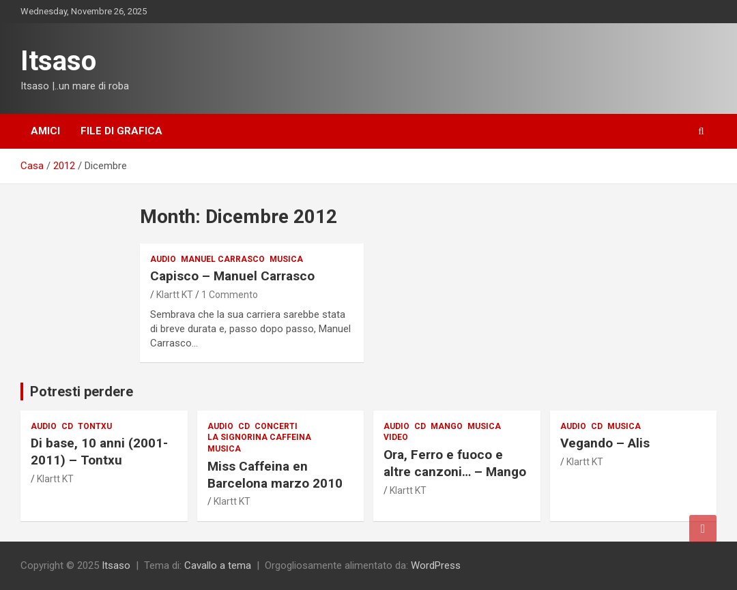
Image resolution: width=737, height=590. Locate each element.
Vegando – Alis (605, 443)
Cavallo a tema (217, 565)
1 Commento (229, 294)
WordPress (436, 565)
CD (67, 426)
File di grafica (121, 131)
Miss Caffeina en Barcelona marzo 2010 (275, 474)
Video (396, 437)
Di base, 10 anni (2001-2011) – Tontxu (99, 451)
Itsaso (58, 61)
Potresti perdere (81, 391)
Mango (447, 426)
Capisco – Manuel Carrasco (232, 276)
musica (286, 259)
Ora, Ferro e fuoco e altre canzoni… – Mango (455, 463)
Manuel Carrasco (223, 259)
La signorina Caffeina (259, 437)
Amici (45, 131)
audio (163, 259)
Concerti (276, 426)
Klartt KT (174, 294)
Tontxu (95, 426)
